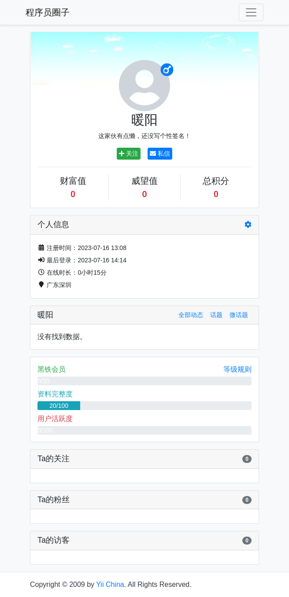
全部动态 (190, 314)
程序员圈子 (48, 12)
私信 (160, 153)
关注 (128, 153)
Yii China (110, 584)
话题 (216, 314)
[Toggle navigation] (251, 12)
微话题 (239, 314)
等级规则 (237, 369)
